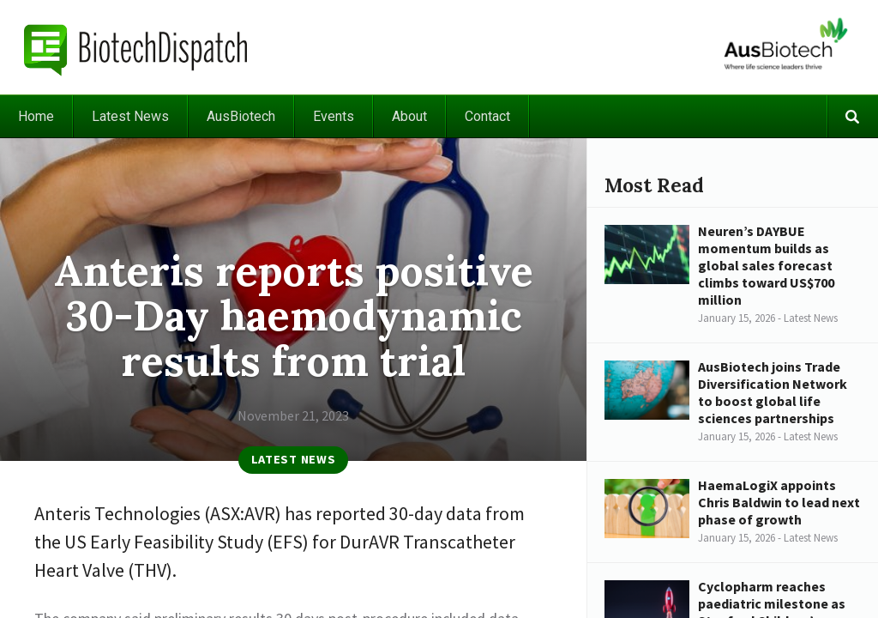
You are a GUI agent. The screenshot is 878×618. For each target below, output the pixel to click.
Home (36, 116)
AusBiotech (241, 116)
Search (852, 116)
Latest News (130, 116)
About (409, 116)
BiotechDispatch (136, 47)
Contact (487, 116)
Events (333, 116)
